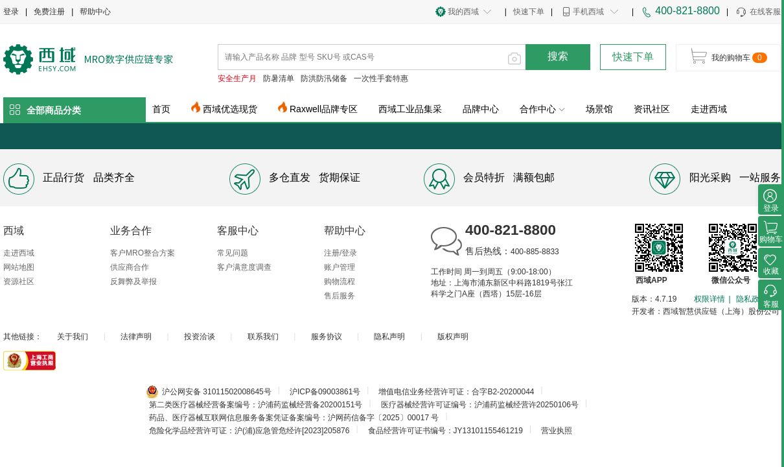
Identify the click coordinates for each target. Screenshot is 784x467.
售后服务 (339, 295)
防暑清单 (278, 78)
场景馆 (599, 109)
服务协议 (326, 336)
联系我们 (263, 336)
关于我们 (72, 336)
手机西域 (588, 11)
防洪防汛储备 (324, 78)
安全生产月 (237, 78)
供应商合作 (129, 267)
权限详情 (709, 299)
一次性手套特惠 (381, 78)
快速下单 (528, 11)
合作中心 (542, 109)
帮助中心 (95, 11)
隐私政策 (751, 299)
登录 (11, 11)
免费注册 (49, 11)
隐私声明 (389, 336)
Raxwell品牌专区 (324, 109)
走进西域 (709, 109)
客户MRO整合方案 (142, 252)
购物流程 (339, 281)
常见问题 (232, 252)
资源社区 (18, 281)
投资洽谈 (199, 336)
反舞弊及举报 (133, 281)
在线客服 (758, 12)
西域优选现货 (230, 109)
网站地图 (18, 267)
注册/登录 (340, 252)
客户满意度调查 (244, 267)
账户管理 (339, 267)
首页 (161, 109)
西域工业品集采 (410, 109)
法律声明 (136, 336)
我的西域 (463, 11)
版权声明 (452, 336)
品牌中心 (481, 109)
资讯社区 (652, 109)
